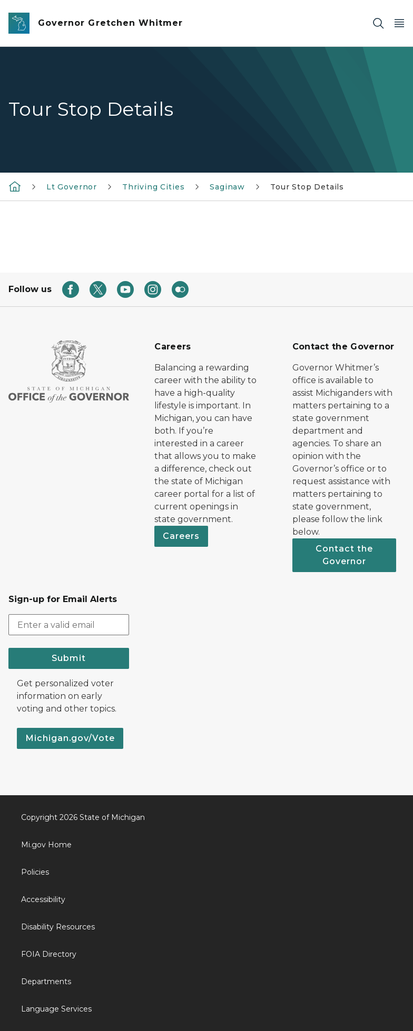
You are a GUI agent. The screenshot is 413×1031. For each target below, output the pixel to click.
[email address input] (68, 624)
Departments (46, 981)
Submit (69, 658)
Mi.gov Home (46, 844)
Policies (35, 872)
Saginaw (227, 187)
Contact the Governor (344, 555)
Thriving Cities (153, 187)
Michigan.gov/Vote (70, 738)
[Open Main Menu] (399, 23)
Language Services (56, 1009)
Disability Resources (58, 927)
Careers (181, 536)
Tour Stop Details (307, 187)
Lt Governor (71, 187)
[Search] (378, 23)
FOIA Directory (48, 954)
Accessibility (43, 899)
